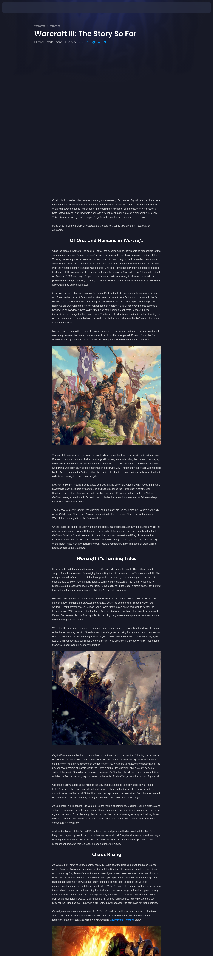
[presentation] (13, 7)
